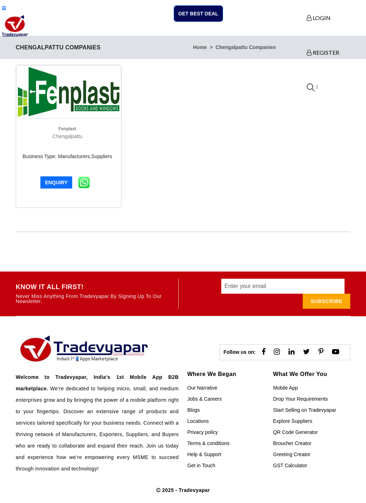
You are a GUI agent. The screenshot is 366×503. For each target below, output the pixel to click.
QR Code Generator (295, 432)
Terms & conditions (208, 443)
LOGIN (319, 17)
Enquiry (56, 182)
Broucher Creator (292, 443)
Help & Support (204, 454)
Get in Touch (201, 465)
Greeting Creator (291, 454)
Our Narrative (202, 388)
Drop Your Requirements (300, 399)
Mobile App (285, 388)
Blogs (193, 410)
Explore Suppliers (292, 421)
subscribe (326, 301)
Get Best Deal (198, 13)
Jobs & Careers (204, 399)
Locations (198, 421)
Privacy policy (202, 432)
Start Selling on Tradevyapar (304, 410)
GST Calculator (290, 465)
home (200, 47)
